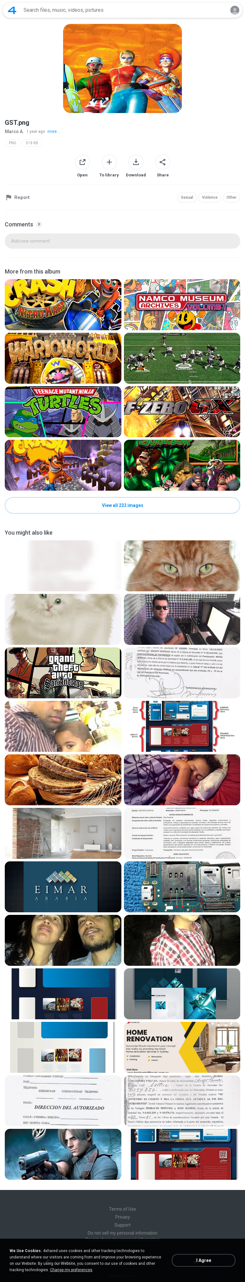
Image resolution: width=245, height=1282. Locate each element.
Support (122, 1225)
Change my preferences (71, 1270)
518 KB (32, 143)
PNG (12, 143)
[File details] (63, 304)
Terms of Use (122, 1209)
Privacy (122, 1217)
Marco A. (14, 131)
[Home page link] (12, 10)
